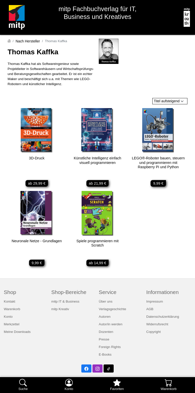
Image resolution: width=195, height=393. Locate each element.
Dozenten (106, 333)
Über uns (105, 303)
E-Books (105, 356)
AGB (149, 310)
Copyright (153, 333)
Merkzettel (11, 326)
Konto (8, 318)
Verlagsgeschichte (112, 310)
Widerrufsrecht (157, 326)
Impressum (154, 303)
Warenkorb (12, 310)
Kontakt (9, 303)
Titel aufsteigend (167, 101)
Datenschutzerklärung (162, 318)
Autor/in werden (111, 326)
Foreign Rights (110, 348)
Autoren (105, 318)
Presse (104, 341)
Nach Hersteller (28, 41)
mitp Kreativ (60, 310)
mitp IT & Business (65, 303)
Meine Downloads (17, 333)
